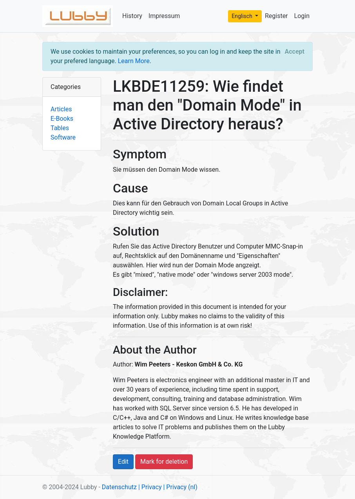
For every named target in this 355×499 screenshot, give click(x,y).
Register (276, 16)
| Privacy (150, 487)
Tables (60, 128)
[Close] (294, 51)
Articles (61, 109)
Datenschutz (119, 487)
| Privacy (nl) (180, 487)
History (132, 16)
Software (63, 137)
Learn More (134, 61)
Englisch (243, 16)
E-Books (62, 118)
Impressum (164, 16)
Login (302, 16)
